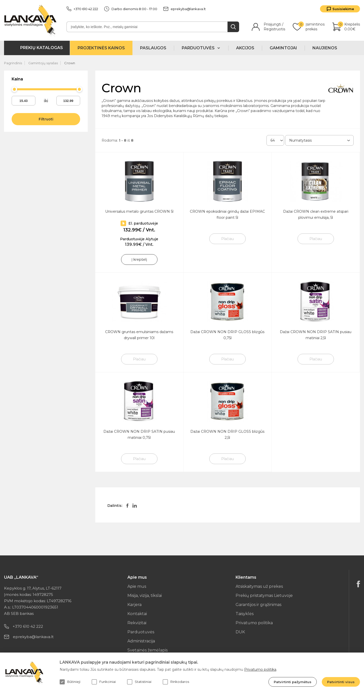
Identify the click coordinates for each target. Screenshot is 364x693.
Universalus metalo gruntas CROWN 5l (139, 211)
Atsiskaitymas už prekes (259, 586)
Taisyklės (245, 613)
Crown (69, 63)
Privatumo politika (254, 622)
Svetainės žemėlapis (147, 650)
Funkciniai (104, 681)
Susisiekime (343, 9)
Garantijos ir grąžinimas (258, 604)
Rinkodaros (176, 681)
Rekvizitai (136, 622)
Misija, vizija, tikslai (144, 595)
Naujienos (324, 48)
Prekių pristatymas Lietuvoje (264, 595)
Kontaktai (137, 613)
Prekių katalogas (41, 47)
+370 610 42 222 (82, 9)
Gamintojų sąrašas (43, 63)
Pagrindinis (13, 63)
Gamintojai (283, 48)
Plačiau (227, 238)
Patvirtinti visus (341, 682)
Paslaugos (153, 48)
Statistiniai (139, 681)
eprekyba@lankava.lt (184, 9)
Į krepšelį (139, 259)
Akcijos (245, 48)
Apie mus (136, 586)
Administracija (141, 641)
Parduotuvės (140, 632)
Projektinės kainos (101, 48)
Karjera (134, 604)
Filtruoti (46, 119)
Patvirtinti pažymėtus (292, 682)
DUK (240, 632)
